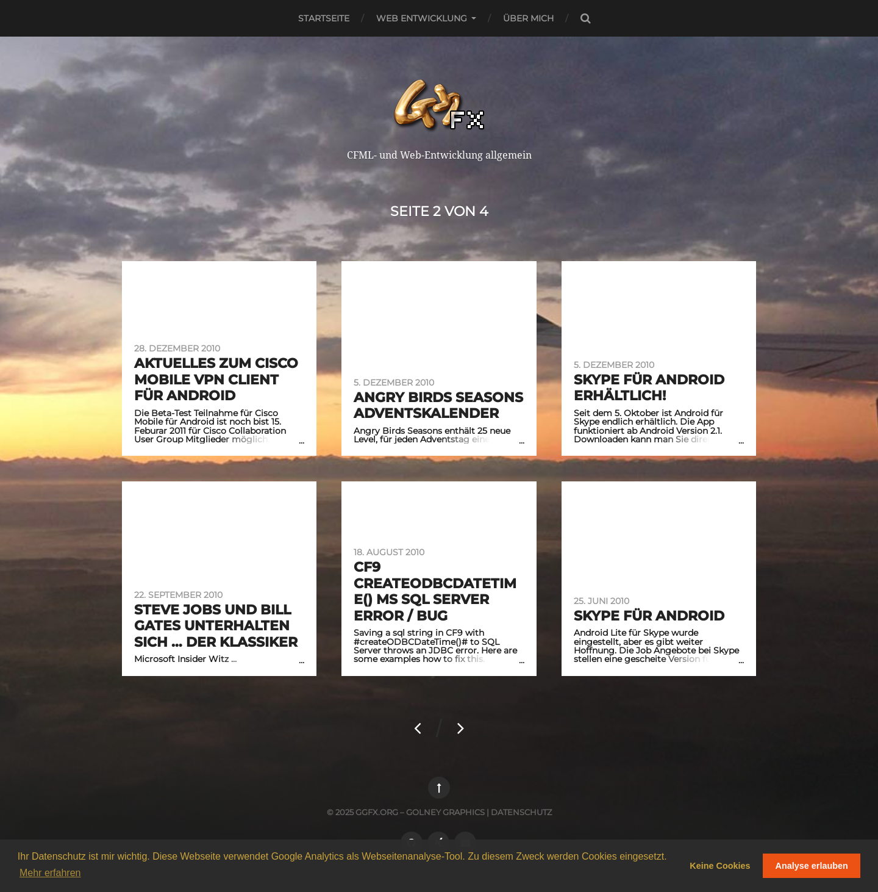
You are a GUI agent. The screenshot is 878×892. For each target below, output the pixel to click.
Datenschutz (521, 812)
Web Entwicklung (421, 18)
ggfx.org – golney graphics (420, 812)
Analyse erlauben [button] (812, 866)
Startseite (323, 18)
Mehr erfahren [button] (50, 873)
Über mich (528, 18)
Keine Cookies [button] (720, 866)
